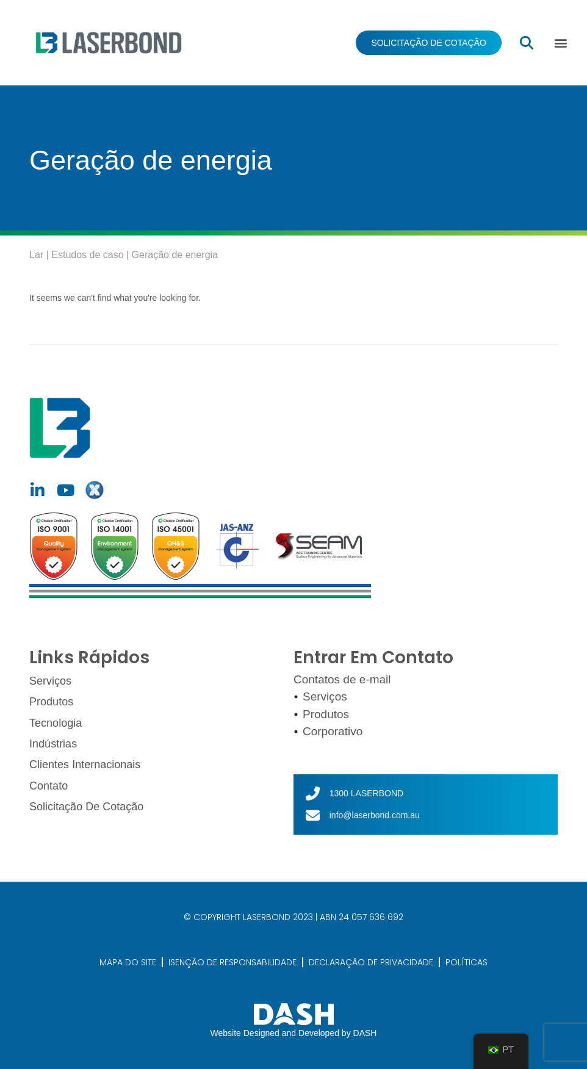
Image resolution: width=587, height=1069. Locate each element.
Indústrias (53, 742)
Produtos (51, 701)
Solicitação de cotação (86, 803)
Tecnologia (55, 721)
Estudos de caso (87, 255)
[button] (561, 43)
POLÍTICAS (466, 962)
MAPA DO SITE (127, 962)
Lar (36, 255)
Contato (48, 783)
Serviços (50, 681)
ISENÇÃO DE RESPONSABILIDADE (232, 962)
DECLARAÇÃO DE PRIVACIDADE (371, 962)
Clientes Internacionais (84, 762)
